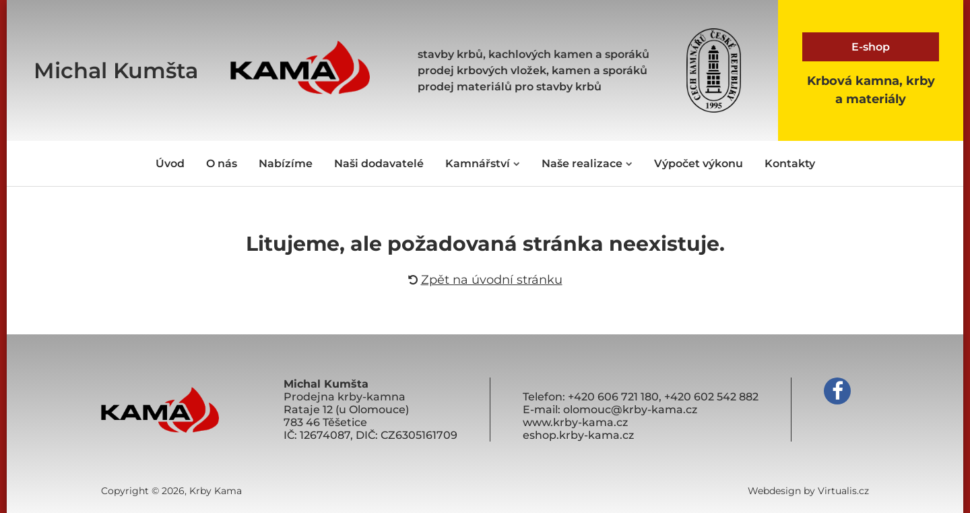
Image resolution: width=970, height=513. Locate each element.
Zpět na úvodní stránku (485, 279)
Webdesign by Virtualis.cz (808, 491)
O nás (221, 163)
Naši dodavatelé (379, 163)
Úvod (170, 163)
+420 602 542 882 (711, 396)
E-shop (870, 46)
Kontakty (790, 163)
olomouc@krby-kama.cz (630, 409)
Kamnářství (482, 163)
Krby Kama (215, 491)
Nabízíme (286, 163)
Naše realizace (587, 163)
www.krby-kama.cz (575, 422)
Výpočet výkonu (698, 163)
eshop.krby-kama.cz (578, 435)
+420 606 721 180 (613, 396)
